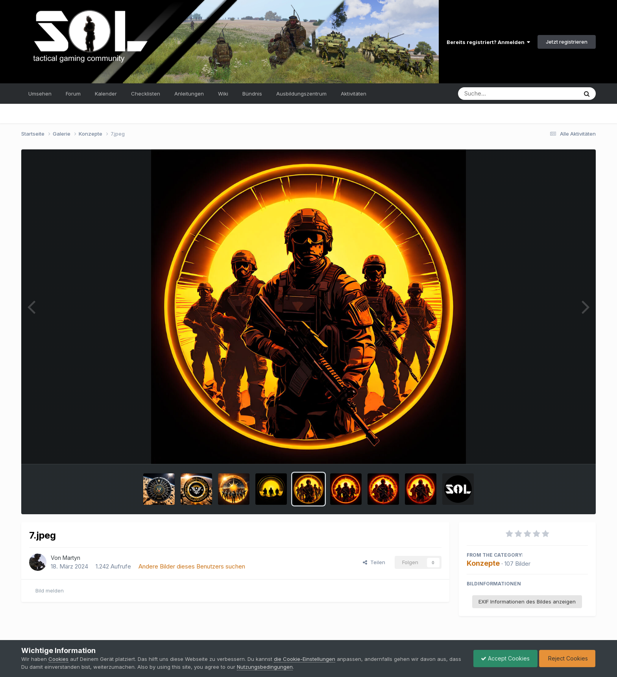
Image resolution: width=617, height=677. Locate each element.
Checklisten (145, 93)
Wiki (223, 93)
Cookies (58, 659)
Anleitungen (189, 93)
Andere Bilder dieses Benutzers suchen (192, 566)
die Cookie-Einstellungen (304, 659)
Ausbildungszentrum (301, 93)
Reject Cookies (566, 658)
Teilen (374, 562)
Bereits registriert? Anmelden (488, 42)
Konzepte (483, 563)
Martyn (71, 557)
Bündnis (252, 93)
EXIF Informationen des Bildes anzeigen (527, 601)
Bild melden (49, 590)
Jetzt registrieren (566, 42)
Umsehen (40, 93)
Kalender (106, 93)
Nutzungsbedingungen (278, 667)
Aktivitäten (353, 93)
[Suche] (502, 93)
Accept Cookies (503, 658)
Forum (73, 93)
